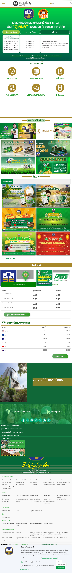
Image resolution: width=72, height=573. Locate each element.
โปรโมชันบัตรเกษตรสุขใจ (49, 484)
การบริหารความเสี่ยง (7, 537)
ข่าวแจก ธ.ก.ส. (19, 510)
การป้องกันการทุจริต (62, 537)
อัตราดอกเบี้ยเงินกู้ (53, 285)
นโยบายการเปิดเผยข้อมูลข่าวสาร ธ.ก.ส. (49, 502)
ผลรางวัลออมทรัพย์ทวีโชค (63, 482)
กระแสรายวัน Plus (20, 482)
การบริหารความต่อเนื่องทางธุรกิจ (22, 538)
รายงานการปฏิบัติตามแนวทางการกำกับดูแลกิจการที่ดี (50, 534)
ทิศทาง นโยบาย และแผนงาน (22, 499)
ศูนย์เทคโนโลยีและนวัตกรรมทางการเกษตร (11, 429)
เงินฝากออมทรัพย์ (6, 480)
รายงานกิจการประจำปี (49, 524)
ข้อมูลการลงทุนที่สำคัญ (35, 499)
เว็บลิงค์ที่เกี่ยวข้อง (5, 438)
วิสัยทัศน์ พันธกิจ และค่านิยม (22, 496)
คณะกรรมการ (47, 496)
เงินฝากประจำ (60, 480)
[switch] (22, 562)
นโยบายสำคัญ (19, 532)
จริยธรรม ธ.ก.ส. (47, 499)
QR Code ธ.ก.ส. (20, 484)
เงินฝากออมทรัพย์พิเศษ (35, 480)
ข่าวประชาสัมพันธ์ (7, 182)
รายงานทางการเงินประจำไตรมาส (21, 524)
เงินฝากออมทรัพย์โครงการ (50, 480)
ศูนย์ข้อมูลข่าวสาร (54, 411)
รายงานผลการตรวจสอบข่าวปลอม (36, 511)
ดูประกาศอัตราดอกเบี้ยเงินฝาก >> (17, 314)
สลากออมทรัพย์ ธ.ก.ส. (35, 482)
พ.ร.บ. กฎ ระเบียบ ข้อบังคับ (36, 501)
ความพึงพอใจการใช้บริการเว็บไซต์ (49, 544)
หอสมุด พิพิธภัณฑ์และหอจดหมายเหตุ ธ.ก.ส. (12, 432)
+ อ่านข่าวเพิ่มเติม (10, 258)
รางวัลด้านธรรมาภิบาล (35, 537)
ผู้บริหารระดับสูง (6, 499)
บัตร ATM (4, 484)
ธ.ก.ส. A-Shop (33, 484)
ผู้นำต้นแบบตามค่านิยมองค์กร (62, 533)
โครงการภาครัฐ (61, 484)
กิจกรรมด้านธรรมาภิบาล (49, 537)
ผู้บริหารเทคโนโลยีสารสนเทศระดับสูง (63, 496)
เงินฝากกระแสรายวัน (6, 482)
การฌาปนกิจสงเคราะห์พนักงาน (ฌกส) (10, 435)
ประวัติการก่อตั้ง (6, 496)
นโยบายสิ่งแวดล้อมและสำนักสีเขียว (18, 411)
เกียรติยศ (18, 501)
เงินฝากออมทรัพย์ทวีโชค (21, 480)
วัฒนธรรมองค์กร (61, 499)
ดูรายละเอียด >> (60, 356)
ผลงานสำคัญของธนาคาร (8, 524)
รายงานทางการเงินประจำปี (36, 524)
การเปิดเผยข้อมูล (6, 541)
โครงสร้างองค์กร (34, 496)
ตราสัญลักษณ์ (5, 501)
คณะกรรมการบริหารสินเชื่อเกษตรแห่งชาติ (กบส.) (8, 487)
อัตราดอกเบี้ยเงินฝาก (19, 285)
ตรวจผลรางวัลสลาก (49, 482)
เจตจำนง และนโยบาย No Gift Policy (8, 533)
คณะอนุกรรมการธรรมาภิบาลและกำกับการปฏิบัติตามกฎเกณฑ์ (36, 534)
